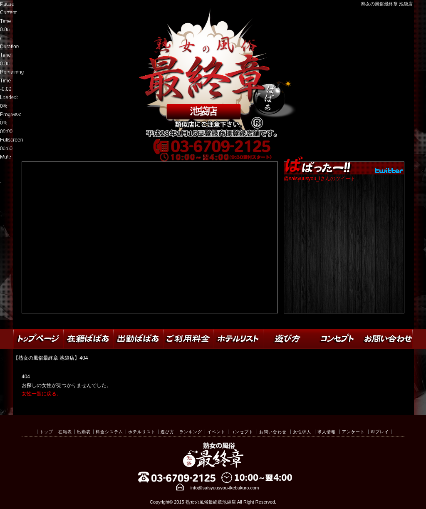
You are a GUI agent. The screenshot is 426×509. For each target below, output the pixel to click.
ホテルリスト (142, 432)
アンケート (353, 432)
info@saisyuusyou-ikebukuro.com (225, 487)
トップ (46, 432)
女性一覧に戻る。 (42, 394)
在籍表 (65, 432)
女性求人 (302, 432)
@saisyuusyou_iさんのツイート (319, 178)
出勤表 (84, 432)
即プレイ (380, 432)
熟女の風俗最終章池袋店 (211, 501)
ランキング (190, 432)
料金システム (109, 432)
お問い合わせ (273, 432)
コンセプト (241, 432)
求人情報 (326, 432)
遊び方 (167, 432)
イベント (216, 432)
